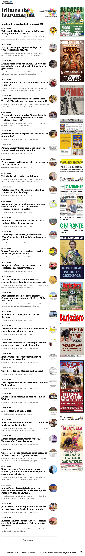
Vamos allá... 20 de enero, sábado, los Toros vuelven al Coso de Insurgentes (22, 221)
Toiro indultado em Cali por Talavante (20, 176)
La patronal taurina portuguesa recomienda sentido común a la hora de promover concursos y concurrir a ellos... (23, 206)
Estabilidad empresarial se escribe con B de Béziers (23, 398)
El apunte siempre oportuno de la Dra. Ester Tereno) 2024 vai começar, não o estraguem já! (24, 100)
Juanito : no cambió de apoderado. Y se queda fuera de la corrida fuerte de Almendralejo (23, 508)
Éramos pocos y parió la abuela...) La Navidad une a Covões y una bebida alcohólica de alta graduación (23, 66)
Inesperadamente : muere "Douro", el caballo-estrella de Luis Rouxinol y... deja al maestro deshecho (24, 523)
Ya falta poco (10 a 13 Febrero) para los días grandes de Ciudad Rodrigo (22, 191)
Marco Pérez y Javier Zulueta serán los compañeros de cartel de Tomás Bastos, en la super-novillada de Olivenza (23, 490)
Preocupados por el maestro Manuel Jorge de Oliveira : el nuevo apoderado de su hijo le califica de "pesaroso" (23, 117)
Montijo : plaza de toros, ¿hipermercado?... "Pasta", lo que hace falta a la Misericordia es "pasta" (23, 237)
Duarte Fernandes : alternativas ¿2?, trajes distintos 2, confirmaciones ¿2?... (22, 252)
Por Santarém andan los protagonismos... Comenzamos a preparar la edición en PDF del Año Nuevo (24, 298)
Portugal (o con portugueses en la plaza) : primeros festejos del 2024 (22, 48)
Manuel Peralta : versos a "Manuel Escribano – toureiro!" (24, 83)
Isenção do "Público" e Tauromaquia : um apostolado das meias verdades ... (21, 266)
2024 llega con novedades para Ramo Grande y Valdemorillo (24, 384)
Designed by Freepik (69, 553)
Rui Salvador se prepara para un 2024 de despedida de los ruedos (21, 358)
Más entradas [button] (28, 540)
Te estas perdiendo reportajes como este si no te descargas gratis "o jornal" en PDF (24, 454)
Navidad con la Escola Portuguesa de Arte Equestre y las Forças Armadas (22, 440)
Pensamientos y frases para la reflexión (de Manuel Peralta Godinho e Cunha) (23, 149)
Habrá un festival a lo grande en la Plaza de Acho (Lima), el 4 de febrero (23, 32)
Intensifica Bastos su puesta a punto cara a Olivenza (22, 315)
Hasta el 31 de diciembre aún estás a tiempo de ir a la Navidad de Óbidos (24, 423)
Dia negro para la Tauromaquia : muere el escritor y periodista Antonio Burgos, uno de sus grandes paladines (23, 471)
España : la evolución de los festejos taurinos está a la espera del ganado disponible (23, 344)
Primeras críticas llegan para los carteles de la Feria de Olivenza (24, 163)
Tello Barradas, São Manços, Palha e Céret (22, 371)
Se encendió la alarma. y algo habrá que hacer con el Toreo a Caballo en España (24, 329)
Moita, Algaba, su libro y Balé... (16, 411)
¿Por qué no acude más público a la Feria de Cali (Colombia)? (25, 135)
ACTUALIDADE (6, 28)
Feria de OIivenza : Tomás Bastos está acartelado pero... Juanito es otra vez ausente (23, 280)
